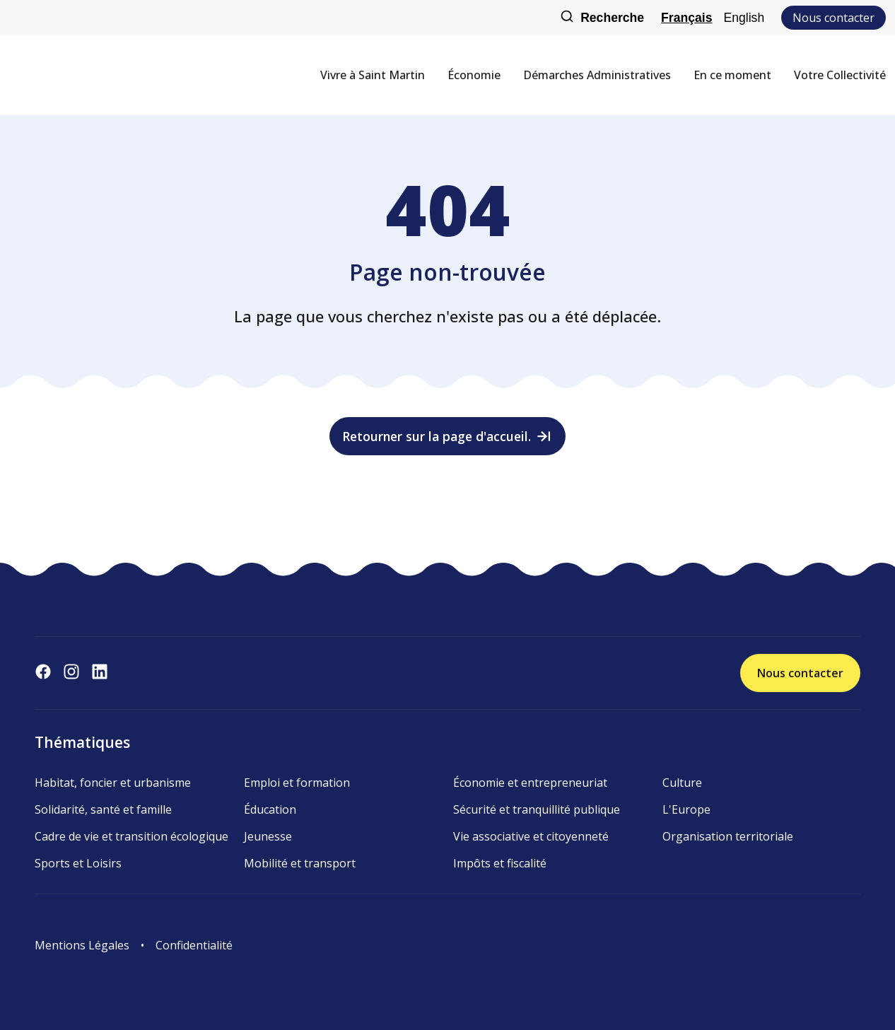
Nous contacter (833, 17)
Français (686, 18)
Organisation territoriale (727, 836)
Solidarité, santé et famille (103, 809)
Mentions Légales (82, 945)
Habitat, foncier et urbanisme (113, 782)
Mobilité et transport (300, 863)
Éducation (270, 809)
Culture (682, 782)
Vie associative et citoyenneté (531, 836)
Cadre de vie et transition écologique (131, 836)
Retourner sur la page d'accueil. (448, 436)
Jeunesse (268, 836)
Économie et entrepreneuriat (530, 782)
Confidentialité (194, 945)
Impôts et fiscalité (499, 863)
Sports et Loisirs (78, 863)
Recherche (602, 18)
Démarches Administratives (597, 75)
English (743, 18)
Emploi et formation (297, 782)
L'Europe (686, 809)
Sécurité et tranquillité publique (536, 809)
